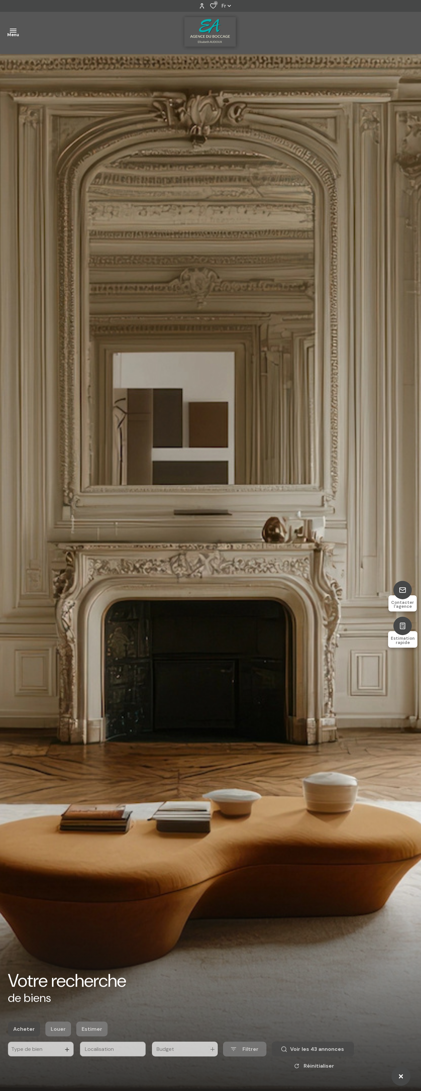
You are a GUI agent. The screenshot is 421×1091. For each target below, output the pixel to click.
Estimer (92, 1039)
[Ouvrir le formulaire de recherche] (244, 1060)
